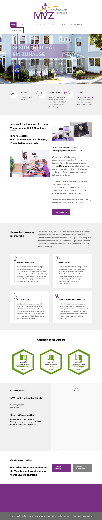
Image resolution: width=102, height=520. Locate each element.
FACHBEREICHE (23, 25)
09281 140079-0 (88, 97)
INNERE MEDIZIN (23, 300)
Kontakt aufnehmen (80, 468)
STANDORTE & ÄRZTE (39, 25)
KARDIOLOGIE (64, 262)
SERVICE (52, 25)
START (13, 25)
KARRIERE (63, 25)
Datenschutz (87, 516)
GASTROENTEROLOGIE (26, 262)
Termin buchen (17, 30)
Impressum (77, 516)
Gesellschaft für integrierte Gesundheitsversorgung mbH (35, 516)
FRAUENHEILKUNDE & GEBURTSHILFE (74, 300)
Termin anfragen (58, 468)
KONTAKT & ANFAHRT (75, 25)
